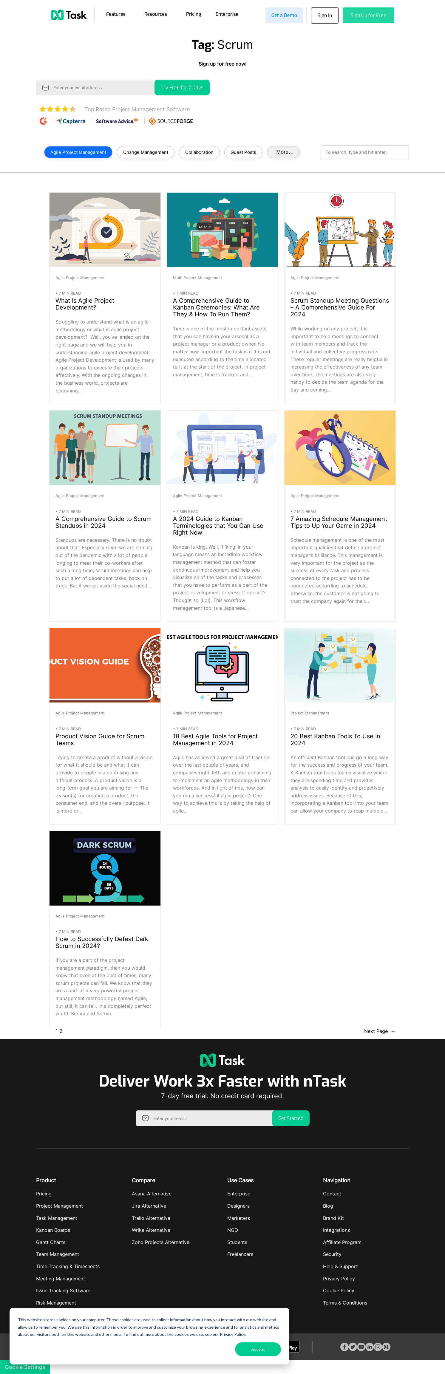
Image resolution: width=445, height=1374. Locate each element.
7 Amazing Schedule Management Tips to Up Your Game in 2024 (339, 521)
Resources (155, 14)
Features (116, 14)
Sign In (323, 15)
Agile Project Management (78, 151)
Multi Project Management (197, 277)
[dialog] (149, 1336)
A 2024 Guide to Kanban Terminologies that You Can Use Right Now (218, 525)
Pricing (193, 14)
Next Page (379, 1031)
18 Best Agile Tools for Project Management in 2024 (215, 739)
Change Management (145, 151)
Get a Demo (282, 15)
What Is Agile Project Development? (84, 303)
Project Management (310, 712)
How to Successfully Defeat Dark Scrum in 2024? (101, 942)
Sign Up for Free (368, 15)
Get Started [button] (290, 1117)
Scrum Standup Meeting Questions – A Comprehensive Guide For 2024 (340, 307)
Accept (258, 1349)
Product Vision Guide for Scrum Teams (99, 739)
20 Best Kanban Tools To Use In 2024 (335, 739)
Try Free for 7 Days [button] (182, 87)
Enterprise (227, 14)
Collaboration (199, 151)
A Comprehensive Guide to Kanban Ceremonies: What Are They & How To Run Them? (216, 307)
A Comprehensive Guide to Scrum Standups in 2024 (103, 521)
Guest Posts (243, 151)
